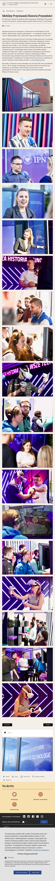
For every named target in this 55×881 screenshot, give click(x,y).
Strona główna (10, 12)
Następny (46, 726)
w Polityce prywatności (41, 850)
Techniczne (11, 857)
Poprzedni (6, 726)
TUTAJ (16, 73)
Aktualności (20, 12)
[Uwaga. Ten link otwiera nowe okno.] (15, 778)
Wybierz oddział (13, 5)
